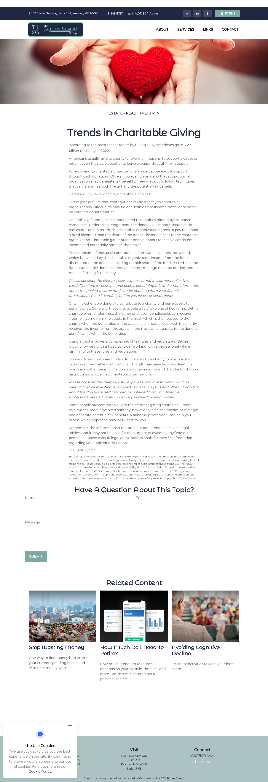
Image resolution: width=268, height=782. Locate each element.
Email (141, 491)
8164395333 (113, 6)
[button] (162, 22)
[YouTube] (197, 6)
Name (30, 491)
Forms (227, 6)
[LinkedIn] (187, 6)
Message (32, 515)
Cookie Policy (40, 772)
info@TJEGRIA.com (142, 6)
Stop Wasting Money (56, 640)
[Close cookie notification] (69, 728)
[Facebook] (207, 6)
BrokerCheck (175, 771)
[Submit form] (36, 549)
